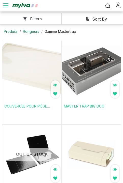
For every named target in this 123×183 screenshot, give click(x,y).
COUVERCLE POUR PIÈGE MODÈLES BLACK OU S (25, 105)
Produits (11, 30)
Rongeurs (31, 30)
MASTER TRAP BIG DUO (84, 105)
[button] (94, 18)
